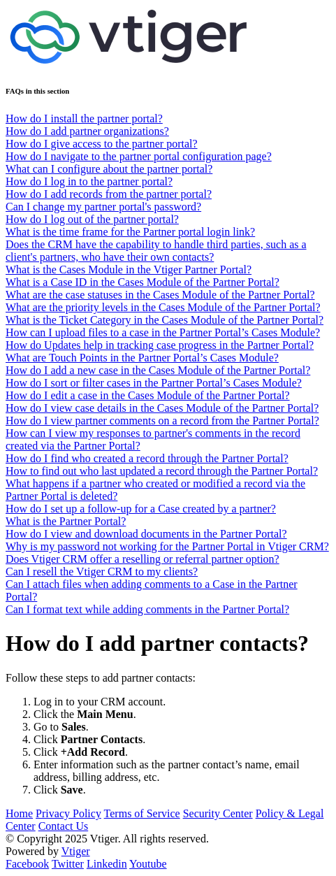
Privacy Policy (68, 813)
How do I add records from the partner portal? (109, 194)
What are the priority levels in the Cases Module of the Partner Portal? (163, 307)
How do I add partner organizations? (87, 131)
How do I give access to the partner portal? (102, 144)
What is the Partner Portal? (66, 521)
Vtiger (75, 851)
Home (19, 813)
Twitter (68, 864)
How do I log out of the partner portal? (92, 219)
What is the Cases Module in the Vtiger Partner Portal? (128, 269)
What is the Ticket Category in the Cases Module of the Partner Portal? (164, 320)
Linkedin (107, 864)
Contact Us (63, 826)
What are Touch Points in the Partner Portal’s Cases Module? (142, 358)
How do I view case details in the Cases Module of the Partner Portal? (162, 408)
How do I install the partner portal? (84, 118)
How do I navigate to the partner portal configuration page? (139, 156)
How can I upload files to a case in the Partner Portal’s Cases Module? (163, 332)
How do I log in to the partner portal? (89, 181)
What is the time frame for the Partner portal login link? (130, 232)
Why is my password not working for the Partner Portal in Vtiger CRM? (167, 546)
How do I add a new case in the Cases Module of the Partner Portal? (158, 370)
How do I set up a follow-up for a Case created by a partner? (141, 509)
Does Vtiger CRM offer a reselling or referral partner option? (142, 559)
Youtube (148, 864)
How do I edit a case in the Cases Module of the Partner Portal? (148, 395)
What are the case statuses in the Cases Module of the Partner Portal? (160, 295)
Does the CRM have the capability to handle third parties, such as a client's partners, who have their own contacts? (156, 250)
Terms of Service (142, 813)
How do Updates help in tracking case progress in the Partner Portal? (160, 345)
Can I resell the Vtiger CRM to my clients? (102, 571)
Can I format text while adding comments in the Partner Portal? (147, 609)
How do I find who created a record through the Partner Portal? (147, 458)
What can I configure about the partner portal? (109, 169)
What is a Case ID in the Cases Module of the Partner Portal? (142, 282)
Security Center (218, 813)
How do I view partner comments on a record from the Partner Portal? (162, 420)
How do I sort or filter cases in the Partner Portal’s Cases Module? (154, 383)
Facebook (27, 864)
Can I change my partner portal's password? (103, 207)
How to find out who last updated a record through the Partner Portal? (162, 471)
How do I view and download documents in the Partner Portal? (146, 534)
